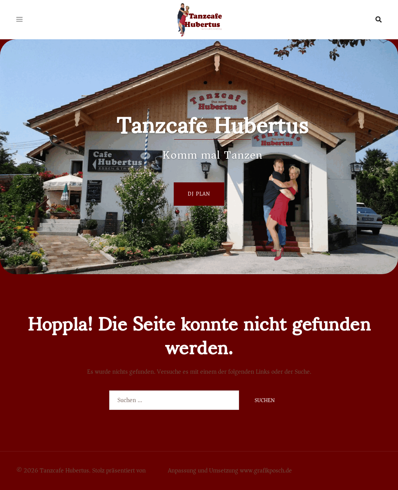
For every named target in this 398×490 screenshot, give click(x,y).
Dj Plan (199, 194)
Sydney (156, 470)
